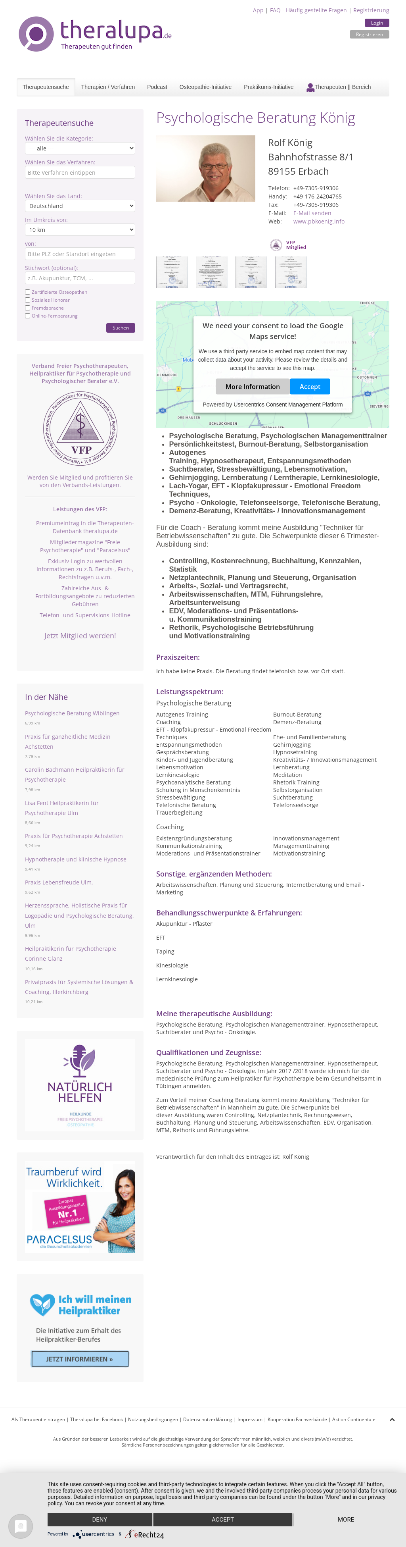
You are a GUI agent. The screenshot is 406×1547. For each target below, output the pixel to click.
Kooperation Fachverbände (297, 1419)
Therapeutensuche (46, 87)
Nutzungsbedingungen (153, 1419)
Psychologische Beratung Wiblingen (72, 713)
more (346, 1519)
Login (377, 22)
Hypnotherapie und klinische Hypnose (75, 859)
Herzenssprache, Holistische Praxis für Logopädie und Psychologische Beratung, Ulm (79, 915)
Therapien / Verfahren (108, 87)
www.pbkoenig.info (319, 221)
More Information (253, 386)
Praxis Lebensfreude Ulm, (59, 882)
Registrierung (371, 10)
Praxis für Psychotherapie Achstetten (74, 836)
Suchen (121, 327)
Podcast (157, 87)
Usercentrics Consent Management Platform (288, 404)
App (258, 10)
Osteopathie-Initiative (206, 87)
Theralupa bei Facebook (96, 1419)
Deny (99, 1519)
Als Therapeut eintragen (38, 1419)
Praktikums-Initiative (268, 87)
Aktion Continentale (353, 1419)
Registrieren (369, 34)
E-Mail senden (312, 213)
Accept (310, 386)
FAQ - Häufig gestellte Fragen (308, 10)
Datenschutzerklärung (207, 1419)
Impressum (249, 1419)
